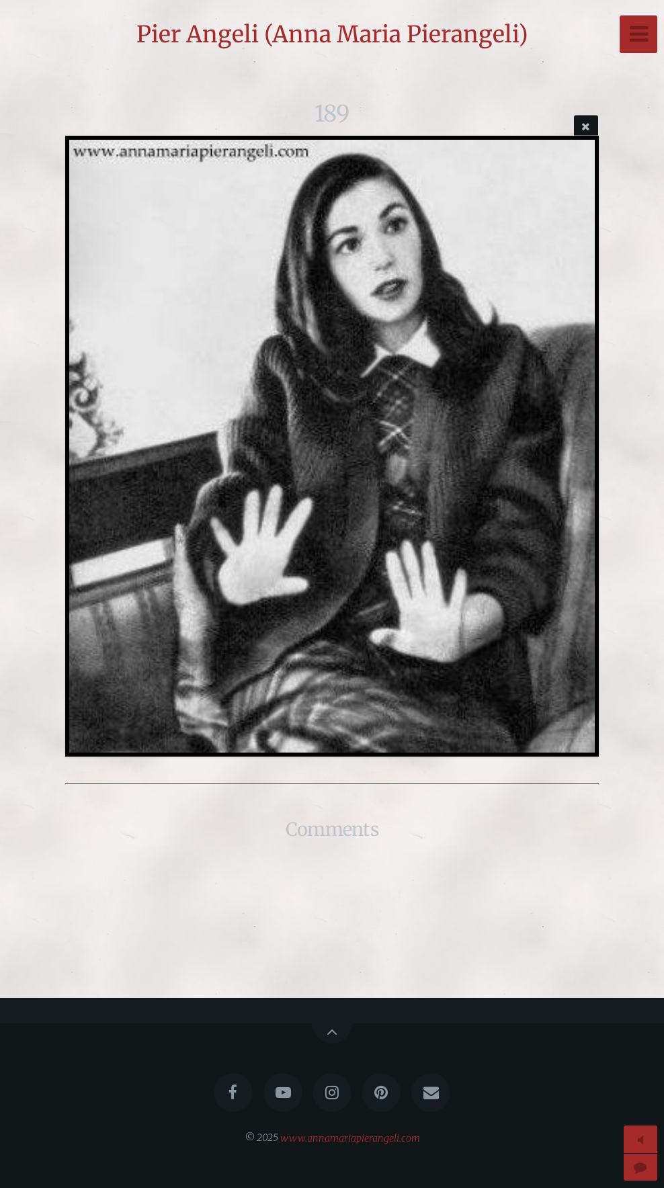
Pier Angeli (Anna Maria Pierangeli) (332, 34)
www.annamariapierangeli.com (350, 1138)
